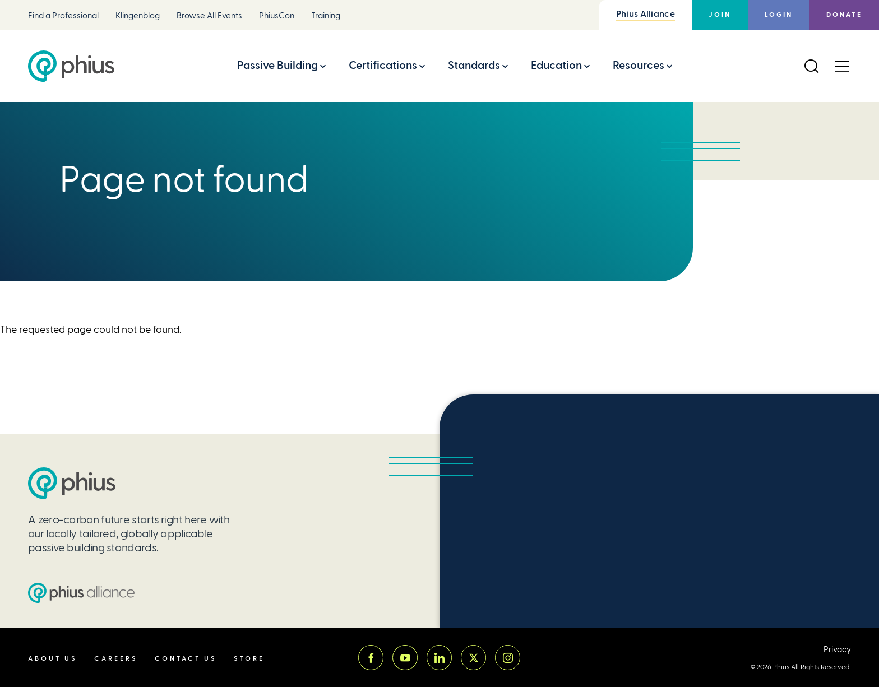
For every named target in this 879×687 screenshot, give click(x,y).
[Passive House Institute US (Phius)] (71, 66)
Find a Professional (63, 16)
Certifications (383, 65)
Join (720, 15)
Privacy (837, 649)
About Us (52, 658)
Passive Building (277, 65)
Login (779, 15)
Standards (474, 65)
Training (325, 16)
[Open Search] (811, 66)
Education (556, 65)
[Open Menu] (841, 66)
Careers (116, 658)
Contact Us (186, 658)
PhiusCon (276, 16)
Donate (844, 15)
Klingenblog (137, 16)
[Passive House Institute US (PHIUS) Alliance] (81, 593)
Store (249, 658)
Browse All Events (209, 16)
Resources (638, 65)
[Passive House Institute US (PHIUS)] (71, 483)
